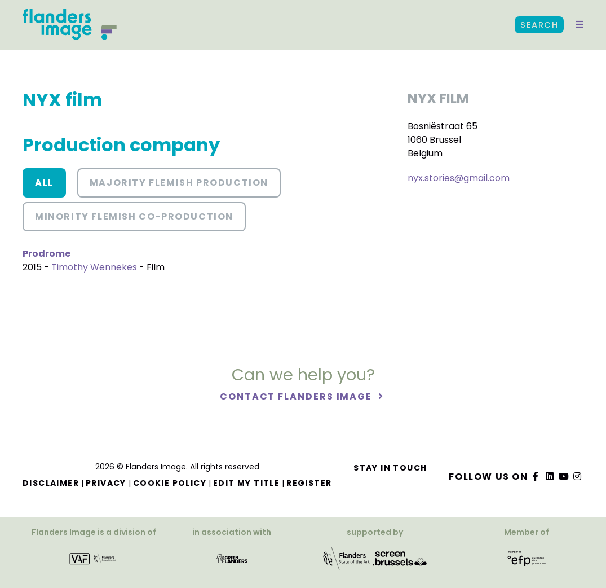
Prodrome (46, 253)
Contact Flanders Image (297, 396)
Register (308, 483)
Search (539, 24)
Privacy (106, 483)
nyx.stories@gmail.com (459, 178)
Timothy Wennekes (94, 267)
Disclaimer (51, 483)
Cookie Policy (169, 483)
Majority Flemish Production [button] (179, 182)
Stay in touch (390, 467)
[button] (579, 25)
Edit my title (246, 483)
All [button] (44, 182)
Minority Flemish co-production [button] (134, 216)
